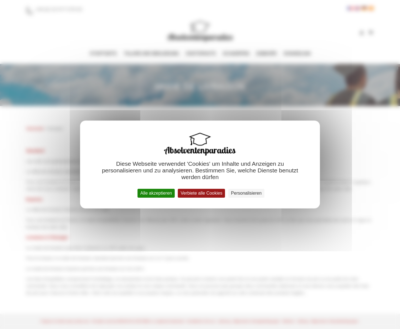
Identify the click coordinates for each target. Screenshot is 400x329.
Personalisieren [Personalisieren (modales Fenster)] (246, 193)
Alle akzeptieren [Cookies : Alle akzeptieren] (156, 193)
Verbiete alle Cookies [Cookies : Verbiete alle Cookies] (201, 193)
